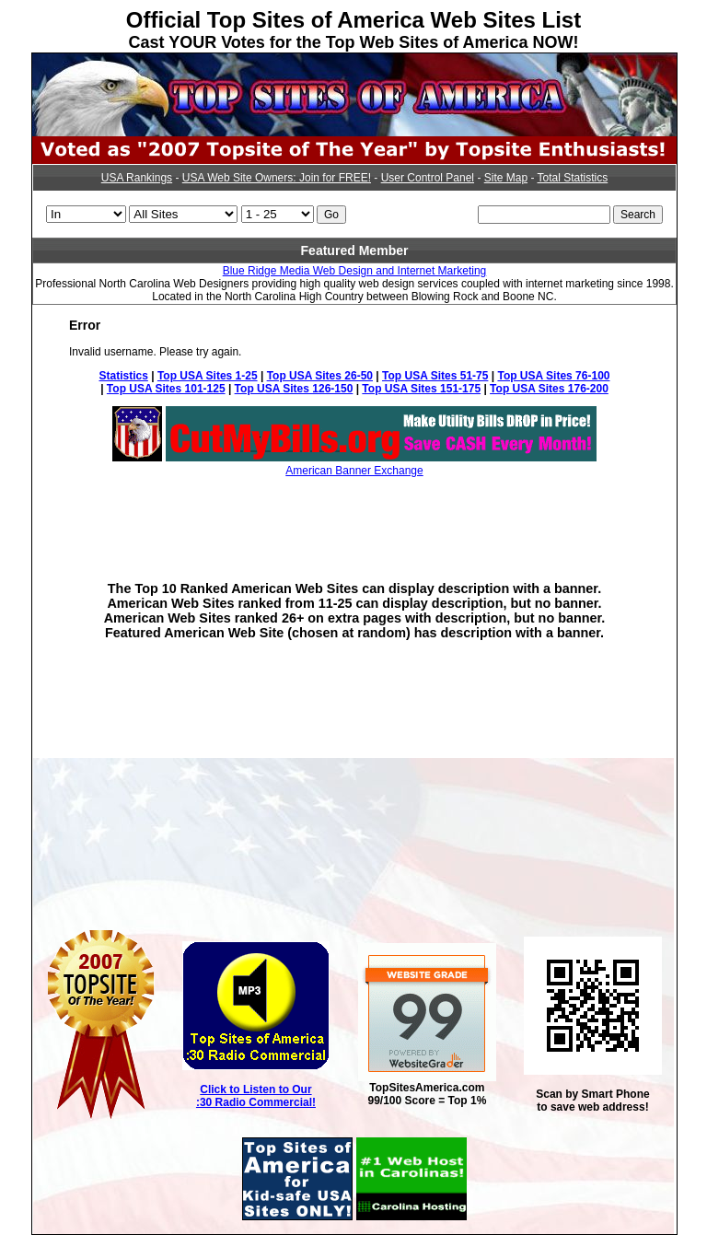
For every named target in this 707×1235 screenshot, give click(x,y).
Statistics (123, 375)
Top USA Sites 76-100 (553, 375)
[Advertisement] (354, 515)
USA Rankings (136, 177)
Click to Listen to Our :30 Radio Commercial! (256, 1096)
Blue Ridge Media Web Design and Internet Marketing (355, 270)
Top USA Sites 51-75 (435, 375)
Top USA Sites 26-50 (320, 375)
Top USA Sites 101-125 (166, 388)
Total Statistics (573, 177)
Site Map (505, 177)
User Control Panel (427, 177)
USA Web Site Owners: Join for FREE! (276, 177)
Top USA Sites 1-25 (207, 375)
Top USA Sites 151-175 (421, 388)
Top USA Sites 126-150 (294, 388)
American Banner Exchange (354, 470)
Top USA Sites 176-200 (549, 388)
